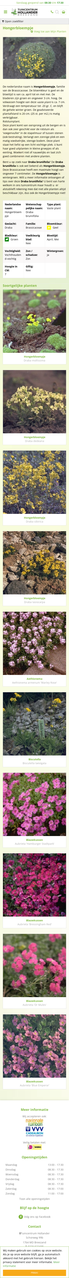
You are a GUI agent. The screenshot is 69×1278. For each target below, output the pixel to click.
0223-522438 (52, 12)
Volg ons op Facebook (37, 1216)
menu (5, 12)
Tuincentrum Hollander (35, 1233)
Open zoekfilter (13, 21)
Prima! (34, 1272)
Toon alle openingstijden (34, 1199)
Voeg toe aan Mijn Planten (50, 31)
